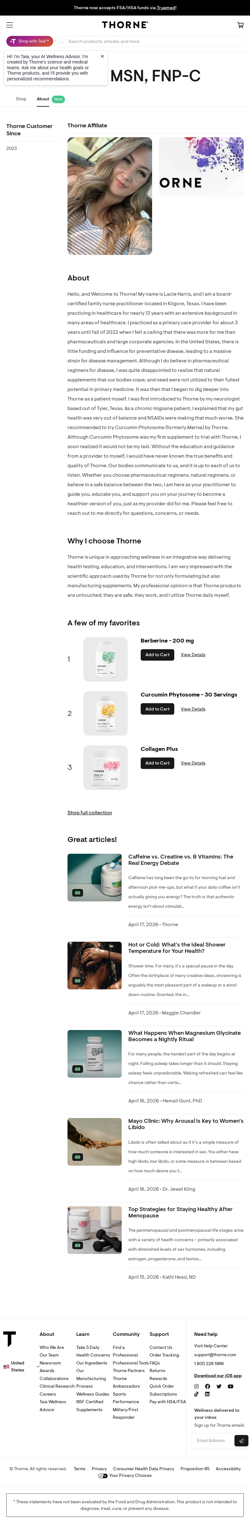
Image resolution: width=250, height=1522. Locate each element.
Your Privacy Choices (125, 1475)
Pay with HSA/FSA (168, 1401)
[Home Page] (125, 25)
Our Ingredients (91, 1363)
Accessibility (228, 1468)
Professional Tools (131, 1363)
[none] (94, 877)
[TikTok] (196, 1394)
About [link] (43, 99)
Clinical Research (57, 1386)
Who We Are (52, 1347)
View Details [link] (193, 654)
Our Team (49, 1355)
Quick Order (162, 1386)
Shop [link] (21, 99)
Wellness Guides (92, 1394)
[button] (9, 25)
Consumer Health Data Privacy (143, 1468)
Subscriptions (163, 1394)
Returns (157, 1370)
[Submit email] (241, 1440)
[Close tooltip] (102, 56)
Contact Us (161, 1347)
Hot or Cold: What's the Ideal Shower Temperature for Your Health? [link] (177, 948)
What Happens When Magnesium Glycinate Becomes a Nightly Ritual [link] (184, 1036)
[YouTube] (231, 1387)
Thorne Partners (129, 1370)
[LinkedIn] (207, 1394)
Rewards (158, 1378)
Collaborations (54, 1378)
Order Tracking (164, 1355)
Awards (47, 1370)
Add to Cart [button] (157, 654)
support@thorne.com (215, 1354)
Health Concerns (93, 1355)
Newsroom (50, 1363)
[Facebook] (207, 1387)
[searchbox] (150, 41)
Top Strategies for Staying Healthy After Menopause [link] (180, 1212)
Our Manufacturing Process (91, 1378)
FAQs (155, 1363)
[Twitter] (218, 1387)
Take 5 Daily (87, 1347)
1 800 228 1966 (209, 1363)
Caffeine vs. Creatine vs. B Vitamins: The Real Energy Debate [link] (180, 860)
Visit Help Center (211, 1346)
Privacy (99, 1468)
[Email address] (212, 1440)
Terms (80, 1468)
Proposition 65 (195, 1468)
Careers (48, 1394)
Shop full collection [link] (89, 813)
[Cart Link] (240, 25)
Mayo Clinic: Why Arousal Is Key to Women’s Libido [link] (186, 1124)
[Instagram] (196, 1387)
